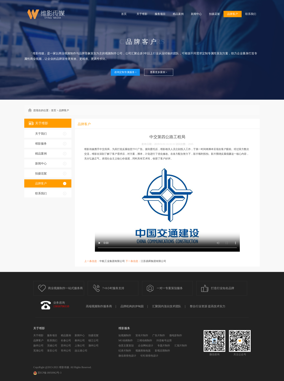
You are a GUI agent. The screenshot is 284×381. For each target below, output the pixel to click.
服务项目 (160, 14)
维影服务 (41, 143)
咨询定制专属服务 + (125, 72)
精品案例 (178, 14)
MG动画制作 (125, 340)
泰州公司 (80, 340)
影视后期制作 (162, 350)
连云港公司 (81, 350)
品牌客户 (232, 14)
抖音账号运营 (164, 340)
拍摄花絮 (214, 14)
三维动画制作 (144, 340)
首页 (124, 14)
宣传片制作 (141, 335)
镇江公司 (93, 340)
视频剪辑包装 (143, 350)
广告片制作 (158, 335)
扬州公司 (38, 345)
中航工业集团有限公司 (112, 261)
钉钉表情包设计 (149, 355)
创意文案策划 (126, 345)
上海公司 (80, 345)
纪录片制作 (124, 350)
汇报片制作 (180, 345)
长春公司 (66, 340)
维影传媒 (64, 367)
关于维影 (142, 14)
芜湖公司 (38, 350)
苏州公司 (66, 345)
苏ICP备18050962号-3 (47, 373)
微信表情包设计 (127, 355)
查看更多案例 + (158, 72)
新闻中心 (196, 14)
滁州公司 (93, 345)
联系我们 (250, 14)
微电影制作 (175, 335)
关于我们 (41, 133)
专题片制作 (163, 345)
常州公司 (66, 350)
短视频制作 (124, 335)
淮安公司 (52, 350)
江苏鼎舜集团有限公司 (153, 261)
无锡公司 (52, 345)
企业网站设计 (145, 345)
